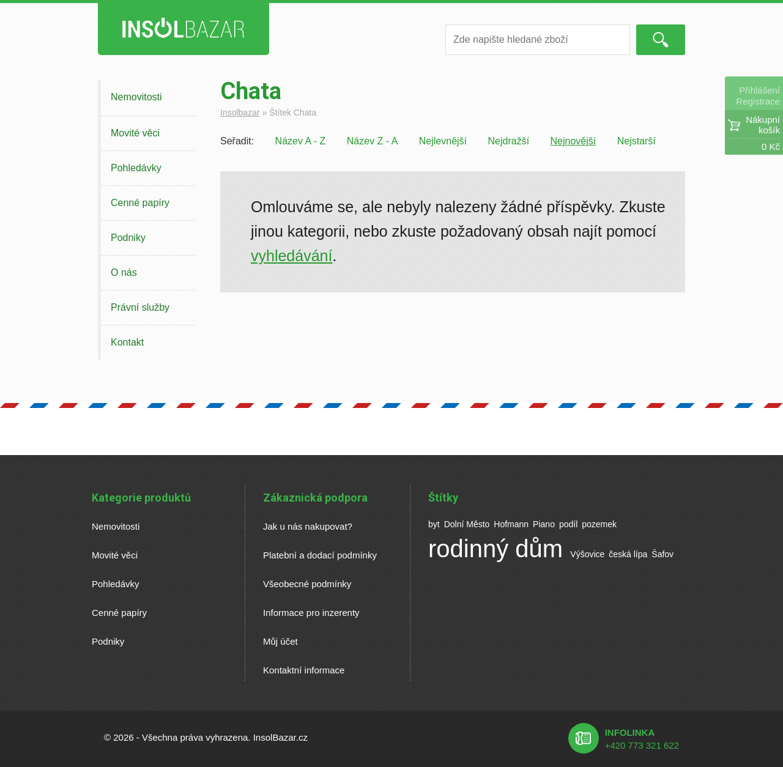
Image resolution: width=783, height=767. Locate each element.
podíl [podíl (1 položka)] (568, 524)
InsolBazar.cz (280, 737)
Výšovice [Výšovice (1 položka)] (587, 554)
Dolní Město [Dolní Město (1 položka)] (467, 524)
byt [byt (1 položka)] (434, 524)
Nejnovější (573, 141)
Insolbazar (240, 112)
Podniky (128, 237)
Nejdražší (509, 141)
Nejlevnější (443, 141)
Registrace (758, 101)
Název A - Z (300, 141)
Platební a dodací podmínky (320, 555)
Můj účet (280, 641)
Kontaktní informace (303, 670)
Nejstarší (636, 141)
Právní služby (140, 307)
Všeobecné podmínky (307, 584)
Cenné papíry (140, 203)
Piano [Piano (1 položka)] (544, 524)
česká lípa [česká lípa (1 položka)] (628, 554)
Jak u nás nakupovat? (307, 526)
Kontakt (127, 342)
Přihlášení (759, 90)
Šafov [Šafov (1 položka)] (662, 554)
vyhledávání (291, 255)
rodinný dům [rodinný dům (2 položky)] (495, 548)
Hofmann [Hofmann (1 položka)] (511, 524)
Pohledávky (136, 168)
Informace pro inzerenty (311, 612)
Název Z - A (372, 141)
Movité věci (135, 133)
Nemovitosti (136, 97)
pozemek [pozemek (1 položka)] (599, 524)
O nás (124, 272)
